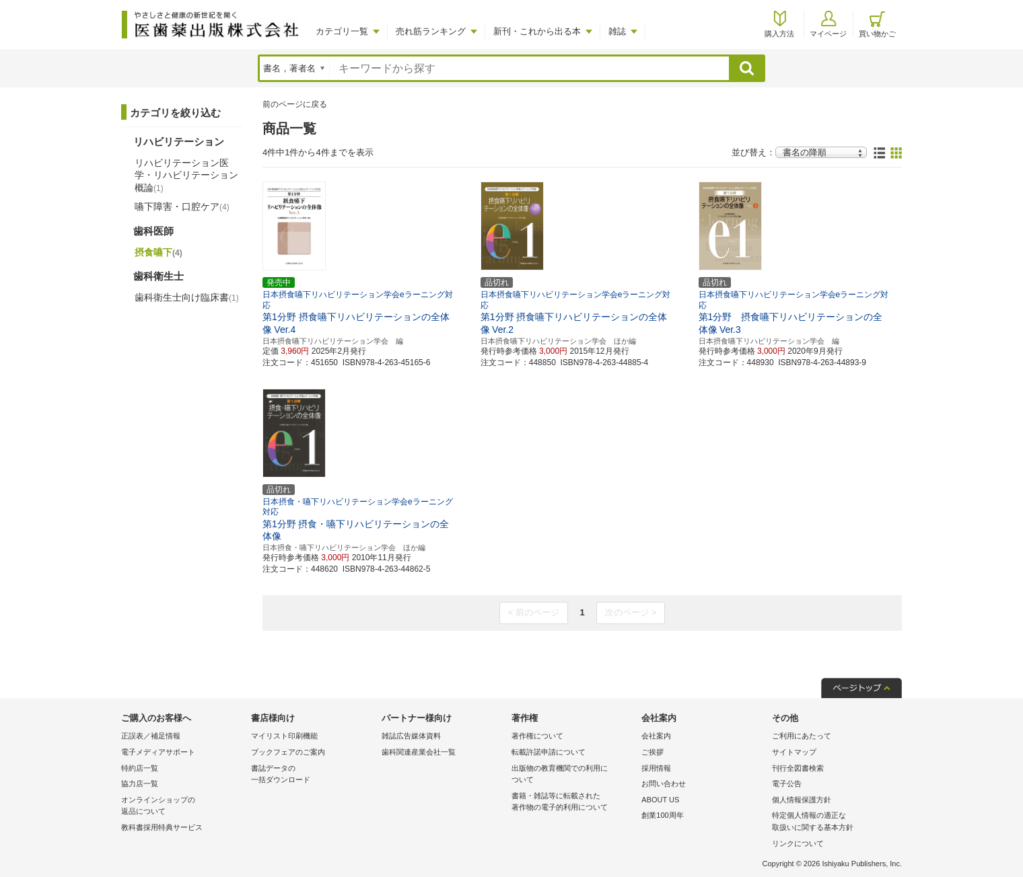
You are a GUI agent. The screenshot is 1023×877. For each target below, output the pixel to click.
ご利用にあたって (801, 736)
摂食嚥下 (158, 252)
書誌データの (312, 775)
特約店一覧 (139, 768)
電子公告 (787, 783)
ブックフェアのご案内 (288, 752)
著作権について (537, 736)
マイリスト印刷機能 (284, 736)
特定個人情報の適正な (833, 822)
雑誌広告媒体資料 (411, 736)
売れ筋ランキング (431, 31)
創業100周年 (662, 815)
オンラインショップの (182, 807)
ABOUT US (660, 800)
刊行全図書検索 (798, 768)
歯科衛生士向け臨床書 (187, 297)
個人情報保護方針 (801, 800)
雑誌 (617, 31)
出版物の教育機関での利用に (573, 775)
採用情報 (656, 768)
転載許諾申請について (549, 752)
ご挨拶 (652, 752)
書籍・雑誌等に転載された (573, 803)
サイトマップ (794, 752)
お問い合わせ (663, 783)
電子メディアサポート (158, 752)
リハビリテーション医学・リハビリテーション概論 (186, 174)
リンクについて (798, 843)
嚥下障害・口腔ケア (182, 206)
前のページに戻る (294, 104)
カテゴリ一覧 (342, 31)
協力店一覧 (139, 783)
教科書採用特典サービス (162, 827)
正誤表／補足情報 (150, 736)
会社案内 (656, 736)
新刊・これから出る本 (537, 31)
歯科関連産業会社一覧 (419, 752)
